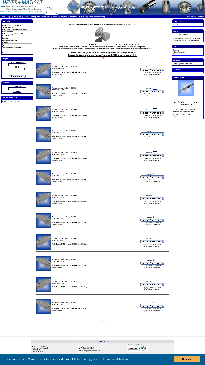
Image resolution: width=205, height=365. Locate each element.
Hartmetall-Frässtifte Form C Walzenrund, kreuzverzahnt (185, 110)
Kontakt (56, 17)
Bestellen (176, 50)
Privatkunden (177, 54)
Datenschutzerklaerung (97, 17)
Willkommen (183, 35)
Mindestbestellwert (179, 52)
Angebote (64, 17)
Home (3, 17)
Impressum (17, 17)
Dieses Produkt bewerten (152, 72)
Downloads (83, 17)
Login (9, 17)
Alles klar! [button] (187, 359)
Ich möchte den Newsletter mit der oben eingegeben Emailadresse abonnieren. (187, 39)
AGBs (26, 17)
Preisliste (5, 53)
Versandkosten (57, 74)
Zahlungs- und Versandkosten (40, 17)
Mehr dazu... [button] (123, 359)
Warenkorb (73, 17)
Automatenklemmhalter (60, 66)
